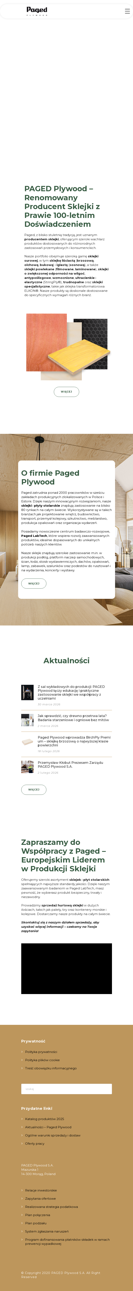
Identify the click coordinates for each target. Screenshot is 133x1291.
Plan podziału (35, 1223)
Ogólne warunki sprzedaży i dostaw (52, 1135)
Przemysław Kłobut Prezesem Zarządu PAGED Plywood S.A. (70, 765)
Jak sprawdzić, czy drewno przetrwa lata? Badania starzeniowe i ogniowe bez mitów (73, 718)
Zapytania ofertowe (40, 1199)
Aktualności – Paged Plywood (48, 1127)
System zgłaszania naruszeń (47, 1231)
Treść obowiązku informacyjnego (51, 1068)
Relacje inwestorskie (41, 1190)
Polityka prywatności (41, 1052)
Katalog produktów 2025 (44, 1119)
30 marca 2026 (49, 704)
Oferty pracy (34, 1144)
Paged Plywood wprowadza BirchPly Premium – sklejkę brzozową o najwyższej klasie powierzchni (74, 741)
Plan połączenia (37, 1215)
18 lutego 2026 (49, 751)
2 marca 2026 (48, 725)
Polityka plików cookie (42, 1060)
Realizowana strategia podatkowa (51, 1207)
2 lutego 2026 (48, 772)
